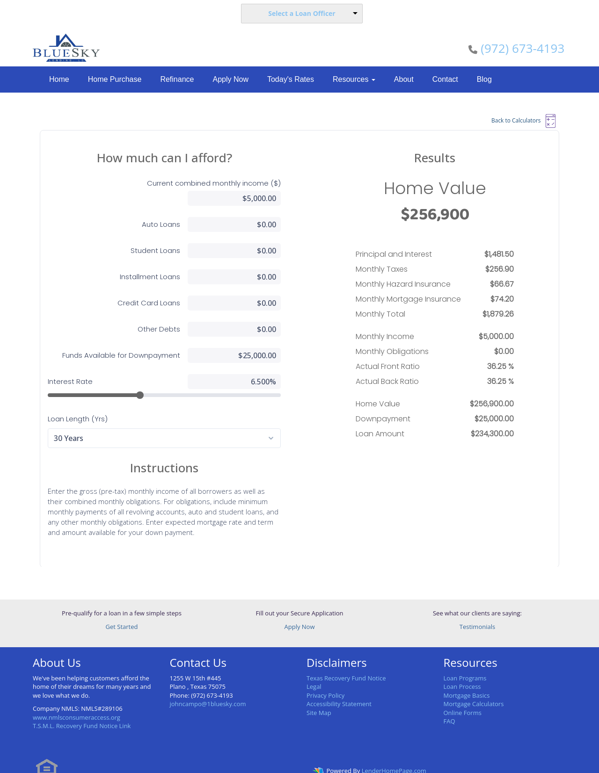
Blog (484, 79)
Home (59, 79)
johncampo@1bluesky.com (208, 689)
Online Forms (463, 698)
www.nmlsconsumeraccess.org (76, 702)
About (404, 79)
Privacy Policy (325, 680)
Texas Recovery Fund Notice (346, 663)
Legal (314, 671)
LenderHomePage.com (394, 756)
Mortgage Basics (467, 680)
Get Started (122, 611)
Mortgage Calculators (474, 689)
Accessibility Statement (339, 689)
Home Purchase (115, 79)
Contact (445, 79)
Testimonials (477, 611)
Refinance (177, 79)
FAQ (449, 706)
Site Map (319, 698)
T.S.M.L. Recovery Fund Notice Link (82, 711)
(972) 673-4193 (522, 48)
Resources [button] (354, 79)
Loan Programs (465, 663)
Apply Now (230, 79)
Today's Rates (290, 79)
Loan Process (462, 671)
